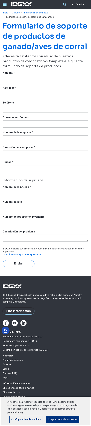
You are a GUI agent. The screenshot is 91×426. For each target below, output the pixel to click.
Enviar (18, 263)
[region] (45, 411)
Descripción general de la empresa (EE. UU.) (25, 350)
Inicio (5, 12)
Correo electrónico (16, 117)
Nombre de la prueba (17, 187)
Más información (18, 311)
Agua (5, 377)
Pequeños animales (13, 360)
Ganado (16, 12)
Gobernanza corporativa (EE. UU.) (20, 341)
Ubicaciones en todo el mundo (18, 388)
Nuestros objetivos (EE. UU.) (17, 345)
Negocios (8, 355)
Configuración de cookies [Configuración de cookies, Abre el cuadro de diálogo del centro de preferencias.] (26, 419)
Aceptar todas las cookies (62, 419)
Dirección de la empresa (19, 147)
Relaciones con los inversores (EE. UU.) (23, 336)
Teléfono (8, 102)
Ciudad (8, 162)
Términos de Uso (11, 392)
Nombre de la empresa (18, 132)
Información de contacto (36, 12)
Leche (6, 368)
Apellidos (9, 87)
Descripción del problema (19, 231)
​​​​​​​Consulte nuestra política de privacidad (22, 254)
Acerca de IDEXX (12, 332)
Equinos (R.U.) (10, 373)
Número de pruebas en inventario (24, 216)
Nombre (9, 72)
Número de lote (12, 201)
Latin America (77, 4)
